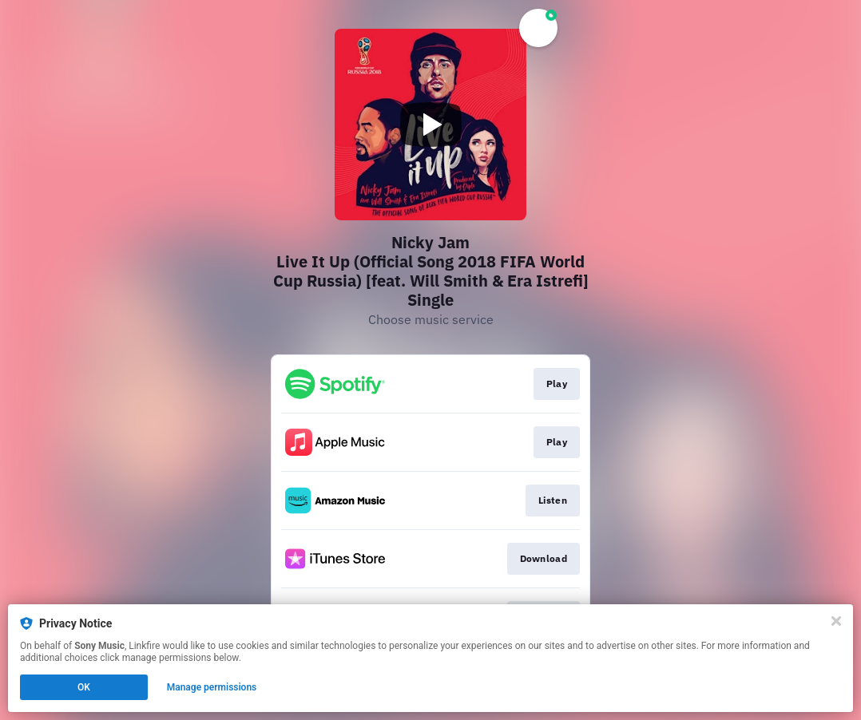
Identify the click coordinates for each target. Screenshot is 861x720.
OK (83, 687)
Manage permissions (212, 687)
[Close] (836, 621)
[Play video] (430, 124)
